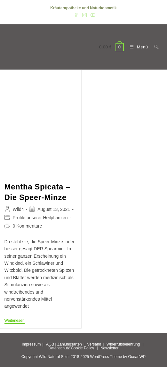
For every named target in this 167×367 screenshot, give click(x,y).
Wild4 (18, 209)
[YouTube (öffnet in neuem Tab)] (92, 15)
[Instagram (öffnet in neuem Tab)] (84, 15)
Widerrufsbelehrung (123, 344)
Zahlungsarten (69, 344)
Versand (94, 344)
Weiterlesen (14, 321)
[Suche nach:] (154, 47)
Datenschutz (59, 348)
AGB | (51, 344)
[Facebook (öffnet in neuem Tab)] (76, 15)
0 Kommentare (27, 226)
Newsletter (109, 348)
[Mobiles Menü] (137, 47)
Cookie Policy (82, 348)
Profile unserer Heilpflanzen (40, 217)
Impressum (31, 344)
